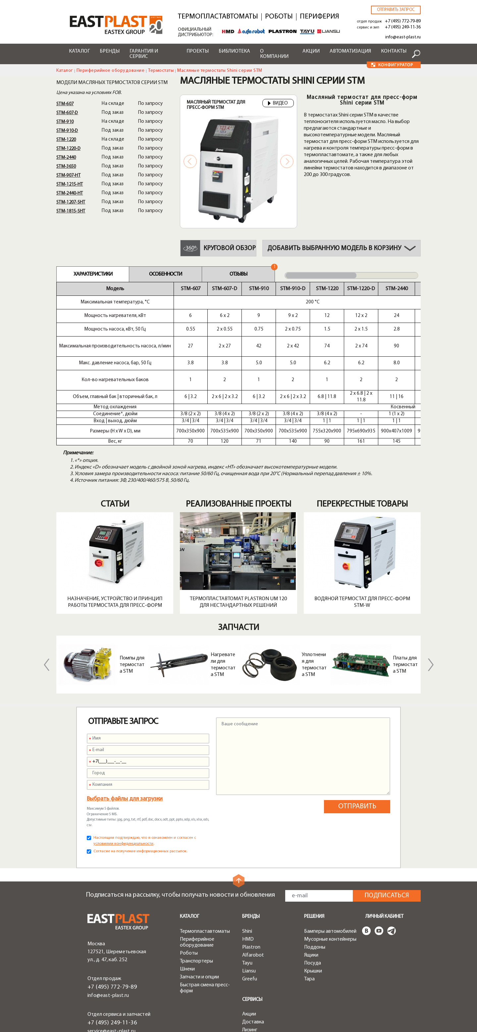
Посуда (312, 903)
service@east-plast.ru (111, 971)
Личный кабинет (384, 857)
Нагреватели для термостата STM (223, 605)
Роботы (279, 17)
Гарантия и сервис (144, 54)
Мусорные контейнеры (330, 879)
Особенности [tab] (165, 274)
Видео (278, 103)
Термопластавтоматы (218, 17)
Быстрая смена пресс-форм (205, 928)
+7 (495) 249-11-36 (403, 27)
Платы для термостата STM (405, 605)
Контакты (393, 51)
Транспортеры (196, 901)
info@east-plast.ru (403, 37)
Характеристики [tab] (93, 274)
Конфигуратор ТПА (264, 978)
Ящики (311, 895)
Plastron (251, 887)
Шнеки (187, 909)
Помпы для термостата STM (132, 605)
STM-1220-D (68, 148)
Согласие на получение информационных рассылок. (140, 792)
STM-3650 (66, 166)
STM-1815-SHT (70, 211)
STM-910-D (67, 130)
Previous (190, 161)
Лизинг (249, 970)
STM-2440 (66, 157)
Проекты (197, 51)
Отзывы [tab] (238, 274)
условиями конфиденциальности (123, 784)
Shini (247, 872)
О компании (274, 54)
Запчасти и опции (199, 917)
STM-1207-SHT (70, 202)
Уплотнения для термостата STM (314, 605)
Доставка (253, 962)
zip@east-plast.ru (107, 979)
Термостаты (161, 70)
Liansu (249, 911)
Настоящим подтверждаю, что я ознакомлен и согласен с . (144, 781)
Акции (311, 51)
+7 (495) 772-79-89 (403, 21)
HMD (248, 879)
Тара (309, 919)
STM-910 (65, 121)
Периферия (319, 17)
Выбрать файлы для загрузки (125, 739)
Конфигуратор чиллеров (259, 1003)
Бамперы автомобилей (330, 872)
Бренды (110, 51)
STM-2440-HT (69, 193)
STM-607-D (67, 113)
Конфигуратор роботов (259, 989)
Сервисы (252, 940)
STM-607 (65, 104)
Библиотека (234, 51)
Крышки (313, 911)
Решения (314, 857)
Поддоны (314, 887)
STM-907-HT (68, 175)
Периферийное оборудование (111, 70)
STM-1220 (66, 139)
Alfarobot (253, 895)
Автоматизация (350, 51)
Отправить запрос (396, 10)
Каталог (79, 51)
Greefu (249, 919)
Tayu (247, 903)
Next (286, 161)
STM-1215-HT (69, 184)
